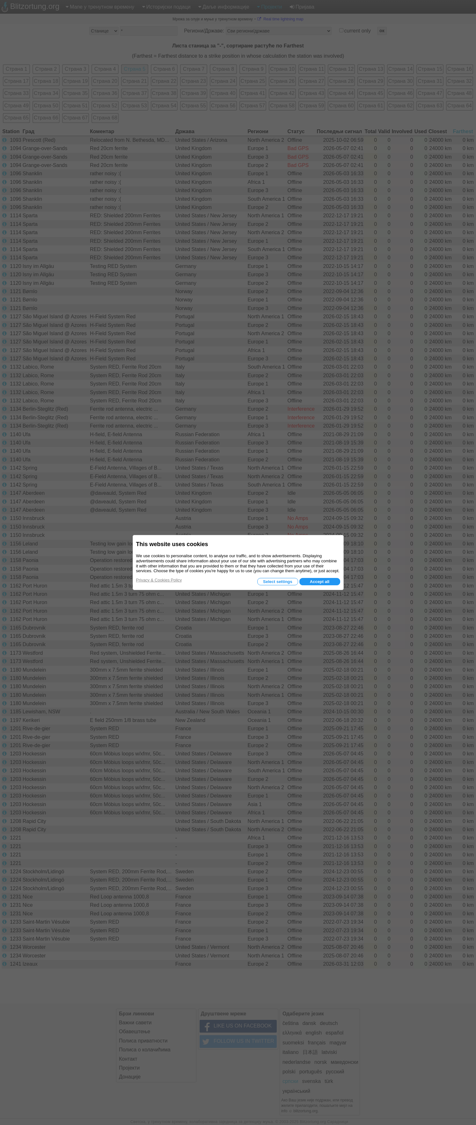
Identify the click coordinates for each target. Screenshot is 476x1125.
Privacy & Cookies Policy (159, 580)
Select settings (277, 581)
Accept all (319, 581)
